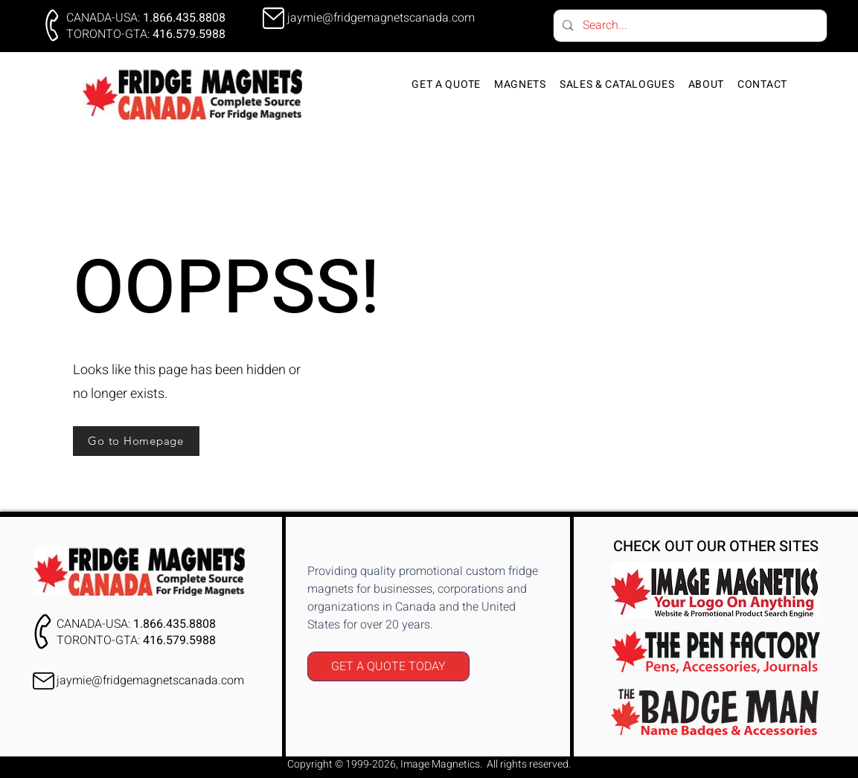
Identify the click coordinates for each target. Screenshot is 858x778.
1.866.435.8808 (184, 18)
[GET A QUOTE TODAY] (388, 666)
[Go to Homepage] (136, 441)
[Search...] (689, 26)
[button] (520, 84)
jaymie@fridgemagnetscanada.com (150, 680)
